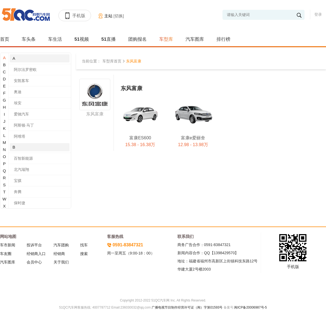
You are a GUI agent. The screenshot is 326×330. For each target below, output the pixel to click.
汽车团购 (61, 245)
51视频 (81, 39)
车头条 (29, 39)
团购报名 (137, 39)
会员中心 (34, 262)
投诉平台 (34, 245)
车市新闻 (7, 245)
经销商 (59, 254)
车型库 (166, 39)
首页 (4, 39)
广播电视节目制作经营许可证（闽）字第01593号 (187, 307)
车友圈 (5, 254)
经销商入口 (36, 254)
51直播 (108, 39)
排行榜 (223, 39)
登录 (318, 14)
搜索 (84, 254)
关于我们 (61, 262)
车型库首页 (111, 61)
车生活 (55, 39)
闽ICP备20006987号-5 (250, 307)
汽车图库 (195, 39)
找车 (84, 245)
